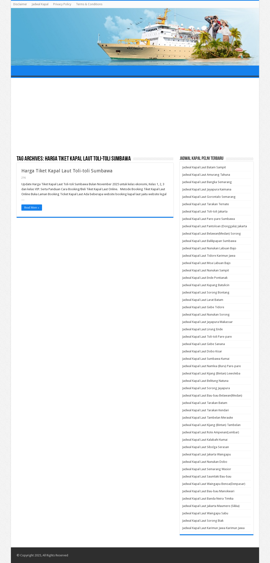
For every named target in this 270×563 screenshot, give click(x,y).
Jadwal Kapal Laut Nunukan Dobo (204, 462)
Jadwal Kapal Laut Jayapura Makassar (207, 322)
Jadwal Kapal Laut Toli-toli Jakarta (204, 211)
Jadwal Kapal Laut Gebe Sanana (203, 344)
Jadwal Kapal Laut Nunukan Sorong (206, 314)
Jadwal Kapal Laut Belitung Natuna (205, 381)
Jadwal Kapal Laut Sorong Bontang (205, 292)
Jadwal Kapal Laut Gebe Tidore (203, 307)
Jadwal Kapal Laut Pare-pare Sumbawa (208, 219)
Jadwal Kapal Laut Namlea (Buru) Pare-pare (211, 366)
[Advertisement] (135, 117)
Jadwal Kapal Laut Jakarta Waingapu (206, 454)
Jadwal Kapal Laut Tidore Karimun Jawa (208, 255)
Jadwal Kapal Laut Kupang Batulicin (205, 285)
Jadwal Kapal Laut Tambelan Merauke (207, 417)
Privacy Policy (62, 4)
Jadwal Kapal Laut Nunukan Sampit (205, 270)
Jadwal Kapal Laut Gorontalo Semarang (209, 197)
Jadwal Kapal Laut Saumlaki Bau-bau (206, 476)
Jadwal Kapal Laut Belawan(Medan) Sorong (211, 233)
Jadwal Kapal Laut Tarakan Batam (204, 403)
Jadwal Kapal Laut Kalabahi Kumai (204, 439)
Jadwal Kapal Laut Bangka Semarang (207, 182)
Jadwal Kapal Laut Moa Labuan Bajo (206, 263)
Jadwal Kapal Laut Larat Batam (202, 300)
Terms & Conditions (89, 4)
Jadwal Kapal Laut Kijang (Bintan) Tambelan (211, 425)
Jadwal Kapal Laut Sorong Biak (202, 520)
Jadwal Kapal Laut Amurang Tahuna (206, 174)
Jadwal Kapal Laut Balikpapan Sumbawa (209, 241)
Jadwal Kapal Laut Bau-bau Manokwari (208, 491)
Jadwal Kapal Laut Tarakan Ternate (205, 204)
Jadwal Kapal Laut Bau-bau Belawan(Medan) (212, 395)
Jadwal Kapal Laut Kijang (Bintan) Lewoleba (211, 373)
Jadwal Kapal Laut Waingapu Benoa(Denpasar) (213, 484)
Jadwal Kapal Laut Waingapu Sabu (205, 513)
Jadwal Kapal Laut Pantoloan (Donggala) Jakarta (214, 226)
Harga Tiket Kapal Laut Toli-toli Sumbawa (67, 171)
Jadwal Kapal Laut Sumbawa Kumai (205, 358)
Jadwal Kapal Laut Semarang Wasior (206, 469)
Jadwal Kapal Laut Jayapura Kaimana (206, 189)
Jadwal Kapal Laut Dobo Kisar (202, 351)
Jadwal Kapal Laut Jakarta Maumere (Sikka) (211, 506)
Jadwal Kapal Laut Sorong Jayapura (206, 388)
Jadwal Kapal (40, 4)
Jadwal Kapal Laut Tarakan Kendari (205, 410)
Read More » (31, 207)
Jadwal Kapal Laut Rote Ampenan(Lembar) (210, 432)
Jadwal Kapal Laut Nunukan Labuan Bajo (209, 248)
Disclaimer (20, 4)
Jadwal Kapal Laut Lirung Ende (202, 329)
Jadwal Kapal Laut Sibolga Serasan (205, 447)
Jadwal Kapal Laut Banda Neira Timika (207, 498)
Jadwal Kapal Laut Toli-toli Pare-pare (207, 336)
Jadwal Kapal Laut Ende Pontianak (204, 277)
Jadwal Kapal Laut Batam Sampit (204, 167)
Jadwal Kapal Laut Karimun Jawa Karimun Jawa (213, 528)
